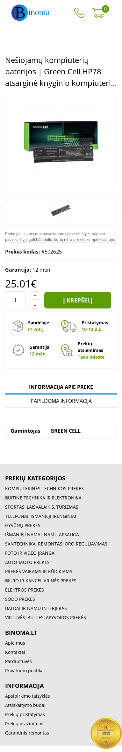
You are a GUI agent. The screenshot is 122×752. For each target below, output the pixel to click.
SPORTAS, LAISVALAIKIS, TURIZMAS (41, 507)
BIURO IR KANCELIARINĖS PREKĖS (40, 581)
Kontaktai (15, 652)
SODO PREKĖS (20, 599)
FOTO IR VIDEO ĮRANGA (29, 553)
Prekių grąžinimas (24, 724)
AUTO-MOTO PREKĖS (27, 562)
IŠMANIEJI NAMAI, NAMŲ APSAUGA (42, 535)
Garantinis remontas (27, 733)
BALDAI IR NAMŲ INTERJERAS (36, 608)
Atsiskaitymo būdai (25, 705)
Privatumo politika (24, 670)
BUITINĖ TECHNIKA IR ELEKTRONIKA (43, 498)
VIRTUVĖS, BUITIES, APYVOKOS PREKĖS (45, 617)
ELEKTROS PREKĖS (24, 590)
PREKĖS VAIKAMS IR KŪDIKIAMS (38, 571)
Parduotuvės (18, 661)
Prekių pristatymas (25, 714)
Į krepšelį (77, 300)
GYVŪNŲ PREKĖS (22, 525)
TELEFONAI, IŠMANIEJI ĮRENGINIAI (40, 516)
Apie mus (15, 643)
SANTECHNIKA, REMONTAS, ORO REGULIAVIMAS (56, 544)
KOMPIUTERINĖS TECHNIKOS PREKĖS (44, 488)
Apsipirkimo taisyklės (27, 696)
